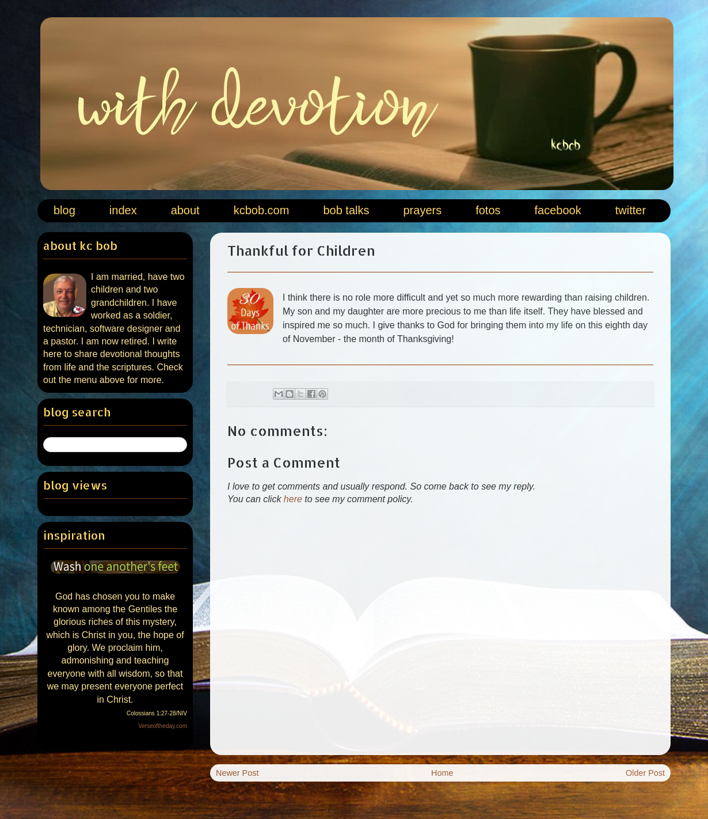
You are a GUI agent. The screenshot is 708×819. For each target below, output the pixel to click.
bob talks (346, 210)
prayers (422, 210)
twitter (630, 210)
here (293, 499)
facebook (558, 210)
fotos (487, 210)
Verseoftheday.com (162, 726)
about (185, 210)
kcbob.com (262, 210)
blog (64, 210)
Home (442, 773)
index (123, 210)
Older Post (645, 773)
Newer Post (237, 773)
